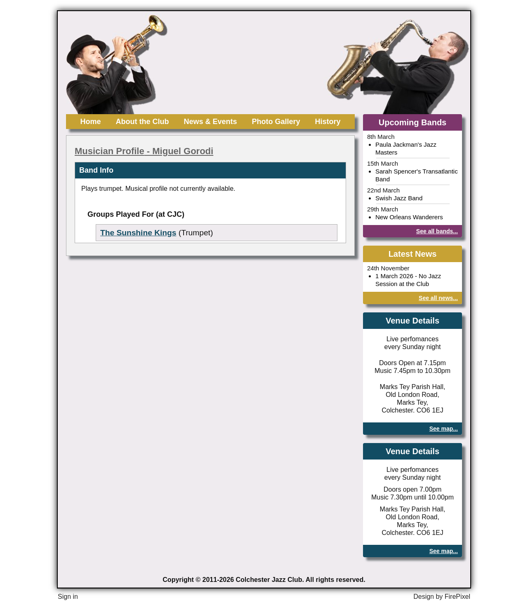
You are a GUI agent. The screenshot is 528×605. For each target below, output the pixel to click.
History (328, 121)
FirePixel (457, 596)
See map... (443, 428)
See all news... (438, 298)
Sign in (68, 596)
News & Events (210, 121)
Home (90, 121)
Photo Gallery (276, 121)
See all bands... (437, 231)
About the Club (142, 121)
